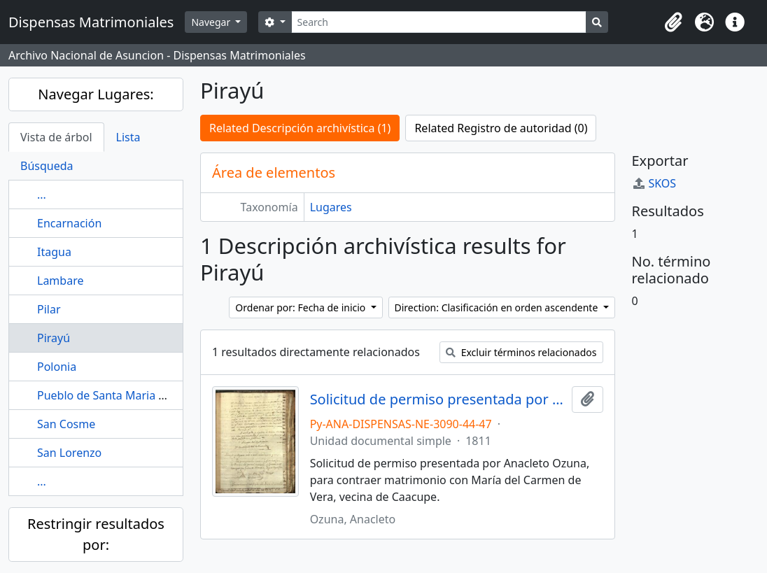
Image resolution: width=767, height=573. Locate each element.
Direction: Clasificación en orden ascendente (497, 307)
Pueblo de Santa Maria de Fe (112, 395)
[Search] (439, 22)
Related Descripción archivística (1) (299, 128)
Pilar (49, 309)
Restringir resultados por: (95, 534)
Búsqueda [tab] (46, 166)
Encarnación (69, 223)
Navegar (211, 22)
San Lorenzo (69, 452)
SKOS (654, 183)
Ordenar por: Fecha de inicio (301, 307)
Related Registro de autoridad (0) (500, 128)
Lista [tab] (128, 137)
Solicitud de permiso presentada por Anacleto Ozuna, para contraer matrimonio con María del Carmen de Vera (438, 399)
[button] (673, 22)
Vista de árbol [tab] (56, 137)
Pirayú (53, 338)
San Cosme (66, 424)
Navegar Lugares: (95, 94)
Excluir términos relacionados (521, 352)
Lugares (331, 207)
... (41, 194)
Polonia (56, 366)
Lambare (60, 280)
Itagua (54, 252)
